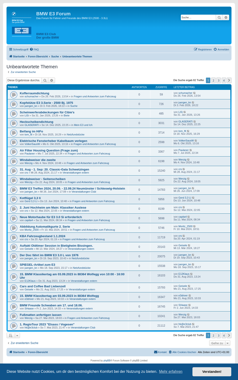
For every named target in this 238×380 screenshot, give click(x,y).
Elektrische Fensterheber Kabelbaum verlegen (53, 141)
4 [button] (224, 80)
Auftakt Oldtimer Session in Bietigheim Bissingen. (56, 245)
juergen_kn (31, 106)
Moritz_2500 (32, 229)
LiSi (27, 115)
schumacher (32, 96)
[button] (229, 80)
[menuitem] (34, 49)
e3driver (29, 299)
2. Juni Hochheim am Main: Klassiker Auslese (53, 207)
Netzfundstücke (75, 134)
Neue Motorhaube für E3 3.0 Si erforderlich (51, 217)
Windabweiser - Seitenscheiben (43, 179)
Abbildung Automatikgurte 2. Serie (45, 226)
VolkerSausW (32, 144)
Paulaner (30, 153)
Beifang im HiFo (31, 131)
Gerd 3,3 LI (31, 201)
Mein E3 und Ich (83, 125)
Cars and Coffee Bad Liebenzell (43, 286)
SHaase (29, 308)
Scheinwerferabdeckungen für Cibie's (47, 112)
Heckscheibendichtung (36, 122)
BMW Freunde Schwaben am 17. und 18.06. (51, 305)
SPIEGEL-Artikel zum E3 (37, 264)
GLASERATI (32, 125)
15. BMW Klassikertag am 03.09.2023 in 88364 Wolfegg (59, 296)
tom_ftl (28, 134)
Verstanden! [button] (211, 371)
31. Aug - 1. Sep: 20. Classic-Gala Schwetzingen (54, 169)
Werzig (29, 163)
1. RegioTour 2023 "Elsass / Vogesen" (47, 324)
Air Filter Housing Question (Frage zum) (49, 150)
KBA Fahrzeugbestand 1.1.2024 (42, 236)
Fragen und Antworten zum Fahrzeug (95, 96)
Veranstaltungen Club (84, 191)
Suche (73, 106)
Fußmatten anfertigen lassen (41, 315)
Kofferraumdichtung (34, 93)
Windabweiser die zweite (38, 160)
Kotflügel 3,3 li (30, 198)
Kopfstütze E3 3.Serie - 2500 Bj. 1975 (46, 103)
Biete (66, 115)
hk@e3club (31, 327)
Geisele (29, 248)
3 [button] (218, 80)
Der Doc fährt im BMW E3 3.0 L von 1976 (49, 255)
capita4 (29, 220)
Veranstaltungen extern (76, 172)
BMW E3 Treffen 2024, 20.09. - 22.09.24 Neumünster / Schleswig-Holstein (72, 188)
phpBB (106, 360)
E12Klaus (30, 280)
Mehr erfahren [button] (170, 371)
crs (26, 172)
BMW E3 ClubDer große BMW (47, 35)
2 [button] (213, 80)
